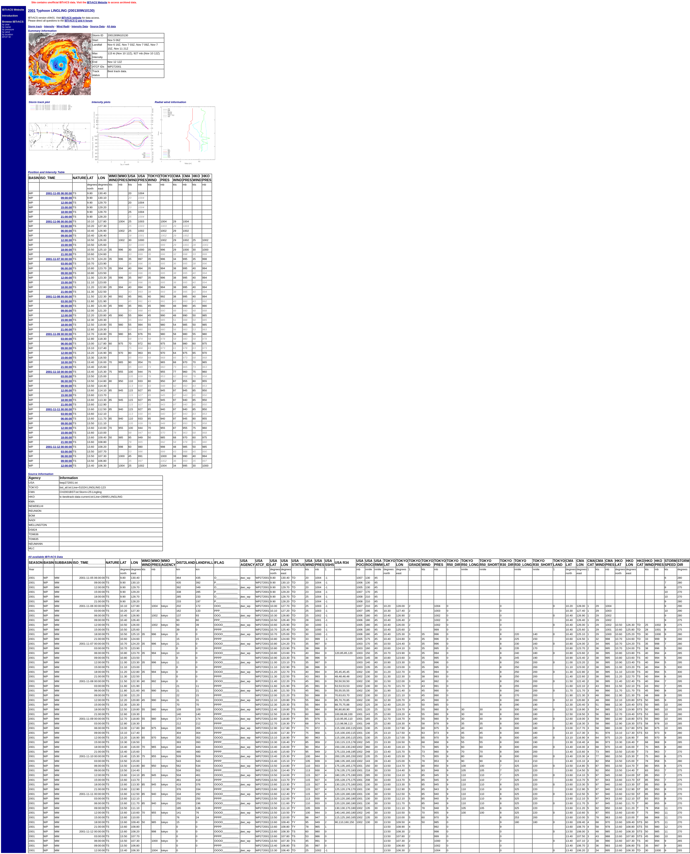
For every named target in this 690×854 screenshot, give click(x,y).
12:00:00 (66, 202)
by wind (6, 32)
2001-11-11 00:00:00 (59, 409)
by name (6, 27)
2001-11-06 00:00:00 (59, 221)
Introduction (10, 15)
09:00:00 (66, 197)
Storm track (35, 26)
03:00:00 (66, 226)
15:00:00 (66, 207)
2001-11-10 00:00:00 (59, 371)
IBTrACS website (71, 17)
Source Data (97, 26)
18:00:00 (66, 212)
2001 (31, 10)
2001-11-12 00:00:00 (59, 446)
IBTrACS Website (97, 2)
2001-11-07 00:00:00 (59, 259)
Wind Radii (62, 26)
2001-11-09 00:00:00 (59, 334)
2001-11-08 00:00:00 (59, 296)
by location (7, 34)
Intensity (49, 26)
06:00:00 (66, 230)
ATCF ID (6, 37)
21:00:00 (66, 216)
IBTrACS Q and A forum (78, 20)
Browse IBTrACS (12, 21)
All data (111, 26)
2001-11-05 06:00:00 (59, 193)
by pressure (8, 29)
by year (6, 24)
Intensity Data (80, 26)
